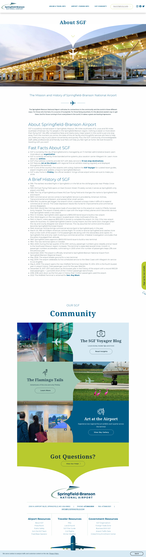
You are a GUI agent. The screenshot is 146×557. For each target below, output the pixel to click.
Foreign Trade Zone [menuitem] (103, 526)
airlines (42, 159)
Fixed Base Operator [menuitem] (39, 534)
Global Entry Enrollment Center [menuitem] (103, 534)
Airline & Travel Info (58, 6)
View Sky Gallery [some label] (101, 432)
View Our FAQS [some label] (73, 464)
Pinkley (50, 172)
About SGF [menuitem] (39, 523)
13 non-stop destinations (92, 161)
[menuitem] (58, 6)
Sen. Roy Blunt (73, 275)
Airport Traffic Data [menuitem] (103, 531)
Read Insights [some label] (101, 351)
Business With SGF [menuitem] (103, 528)
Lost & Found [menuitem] (69, 526)
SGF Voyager (89, 168)
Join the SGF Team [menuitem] (39, 531)
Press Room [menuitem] (39, 526)
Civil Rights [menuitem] (69, 531)
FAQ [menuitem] (69, 523)
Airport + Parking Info (81, 6)
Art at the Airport (49, 163)
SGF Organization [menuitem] (103, 523)
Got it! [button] (137, 553)
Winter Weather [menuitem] (69, 534)
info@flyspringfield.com (73, 509)
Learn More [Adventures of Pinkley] (46, 390)
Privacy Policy (54, 553)
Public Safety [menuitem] (39, 528)
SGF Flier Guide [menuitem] (70, 528)
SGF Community (102, 6)
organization (49, 154)
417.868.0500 (89, 506)
